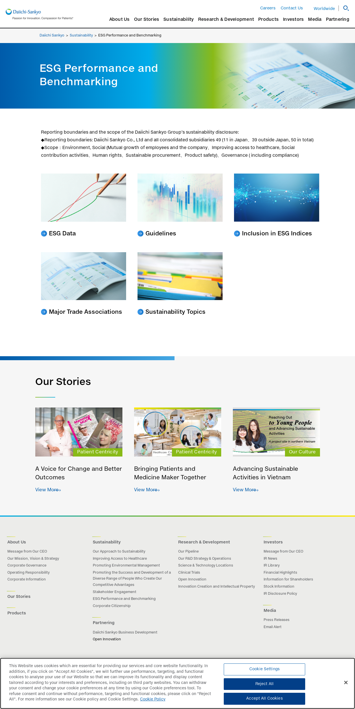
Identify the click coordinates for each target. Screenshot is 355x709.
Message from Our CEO (27, 551)
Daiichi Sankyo (52, 35)
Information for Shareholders (288, 579)
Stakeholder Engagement (114, 592)
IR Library (272, 565)
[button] (343, 8)
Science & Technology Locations (205, 565)
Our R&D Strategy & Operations (204, 559)
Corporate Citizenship (112, 606)
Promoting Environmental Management (126, 565)
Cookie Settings (264, 669)
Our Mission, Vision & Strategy (33, 559)
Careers (268, 8)
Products (268, 20)
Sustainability (178, 20)
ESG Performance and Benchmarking (124, 599)
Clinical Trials (189, 572)
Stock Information (279, 586)
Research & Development (226, 20)
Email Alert (273, 627)
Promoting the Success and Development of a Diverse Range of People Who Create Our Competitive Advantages (132, 579)
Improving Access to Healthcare (120, 559)
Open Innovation (192, 579)
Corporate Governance (26, 565)
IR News (270, 559)
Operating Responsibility (28, 572)
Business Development (137, 632)
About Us (119, 20)
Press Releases (277, 620)
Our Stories (146, 20)
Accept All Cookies (264, 698)
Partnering (338, 20)
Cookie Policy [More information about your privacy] (152, 699)
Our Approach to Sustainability (119, 551)
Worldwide (324, 9)
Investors (293, 20)
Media (314, 20)
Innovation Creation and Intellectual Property (216, 586)
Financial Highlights (280, 572)
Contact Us (292, 8)
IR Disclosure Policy (280, 594)
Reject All (264, 684)
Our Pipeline (188, 551)
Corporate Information (26, 579)
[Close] (346, 682)
